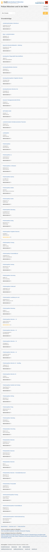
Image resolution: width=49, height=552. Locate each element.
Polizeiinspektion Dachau (8, 176)
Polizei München (21, 526)
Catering (14, 534)
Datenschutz (14, 546)
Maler (13, 536)
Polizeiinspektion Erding (8, 220)
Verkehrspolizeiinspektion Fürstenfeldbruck (12, 505)
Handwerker (11, 531)
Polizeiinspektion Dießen (8, 187)
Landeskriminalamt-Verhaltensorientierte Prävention (14, 122)
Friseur (17, 534)
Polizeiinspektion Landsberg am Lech (11, 297)
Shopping (28, 531)
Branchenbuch (4, 526)
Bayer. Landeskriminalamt (8, 34)
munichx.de (27, 549)
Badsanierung (9, 534)
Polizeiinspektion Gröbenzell (9, 286)
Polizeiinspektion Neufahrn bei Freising (11, 385)
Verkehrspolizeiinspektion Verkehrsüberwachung (13, 516)
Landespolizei (6, 132)
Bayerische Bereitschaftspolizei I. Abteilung (12, 45)
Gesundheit (6, 531)
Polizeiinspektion (6, 143)
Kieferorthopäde (4, 536)
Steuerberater (4, 537)
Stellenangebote (26, 546)
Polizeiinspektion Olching (8, 396)
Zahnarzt (9, 537)
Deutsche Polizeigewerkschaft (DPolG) (11, 100)
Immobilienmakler (42, 534)
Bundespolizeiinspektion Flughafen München (13, 78)
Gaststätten (22, 534)
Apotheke (3, 534)
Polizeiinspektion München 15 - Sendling (12, 363)
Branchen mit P (12, 526)
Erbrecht (38, 536)
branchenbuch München (13, 2)
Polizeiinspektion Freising (8, 242)
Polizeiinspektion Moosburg (9, 308)
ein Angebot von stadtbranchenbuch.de (11, 3)
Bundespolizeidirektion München (10, 67)
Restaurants (22, 531)
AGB (20, 546)
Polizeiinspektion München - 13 (10, 319)
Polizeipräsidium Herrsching (9, 428)
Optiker (16, 536)
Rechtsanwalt (27, 536)
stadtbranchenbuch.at (18, 549)
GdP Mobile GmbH (7, 111)
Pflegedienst (21, 536)
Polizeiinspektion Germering (9, 275)
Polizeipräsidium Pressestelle (9, 483)
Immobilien (17, 531)
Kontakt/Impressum (5, 546)
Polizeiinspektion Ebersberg (9, 209)
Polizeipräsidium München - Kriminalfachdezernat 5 (14, 472)
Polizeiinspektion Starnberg (9, 418)
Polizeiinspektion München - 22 (10, 330)
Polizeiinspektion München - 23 (10, 341)
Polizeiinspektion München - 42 (10, 352)
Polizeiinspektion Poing (8, 407)
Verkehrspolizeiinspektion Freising (10, 494)
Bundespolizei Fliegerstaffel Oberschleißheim (13, 56)
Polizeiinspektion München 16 (9, 374)
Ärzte (2, 531)
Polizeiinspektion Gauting (8, 264)
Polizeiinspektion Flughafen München (11, 231)
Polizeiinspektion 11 (7, 154)
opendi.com (34, 549)
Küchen (10, 536)
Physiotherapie (43, 536)
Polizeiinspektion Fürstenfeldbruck (10, 253)
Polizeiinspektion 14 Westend (9, 165)
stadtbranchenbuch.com (6, 549)
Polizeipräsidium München (8, 439)
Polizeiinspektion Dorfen (8, 198)
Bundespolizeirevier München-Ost (10, 89)
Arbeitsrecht (33, 536)
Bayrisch (27, 534)
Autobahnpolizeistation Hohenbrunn (11, 23)
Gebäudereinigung (33, 534)
